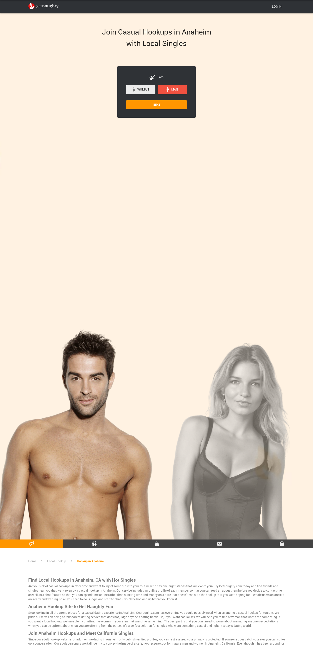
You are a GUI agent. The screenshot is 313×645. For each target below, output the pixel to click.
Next (156, 104)
